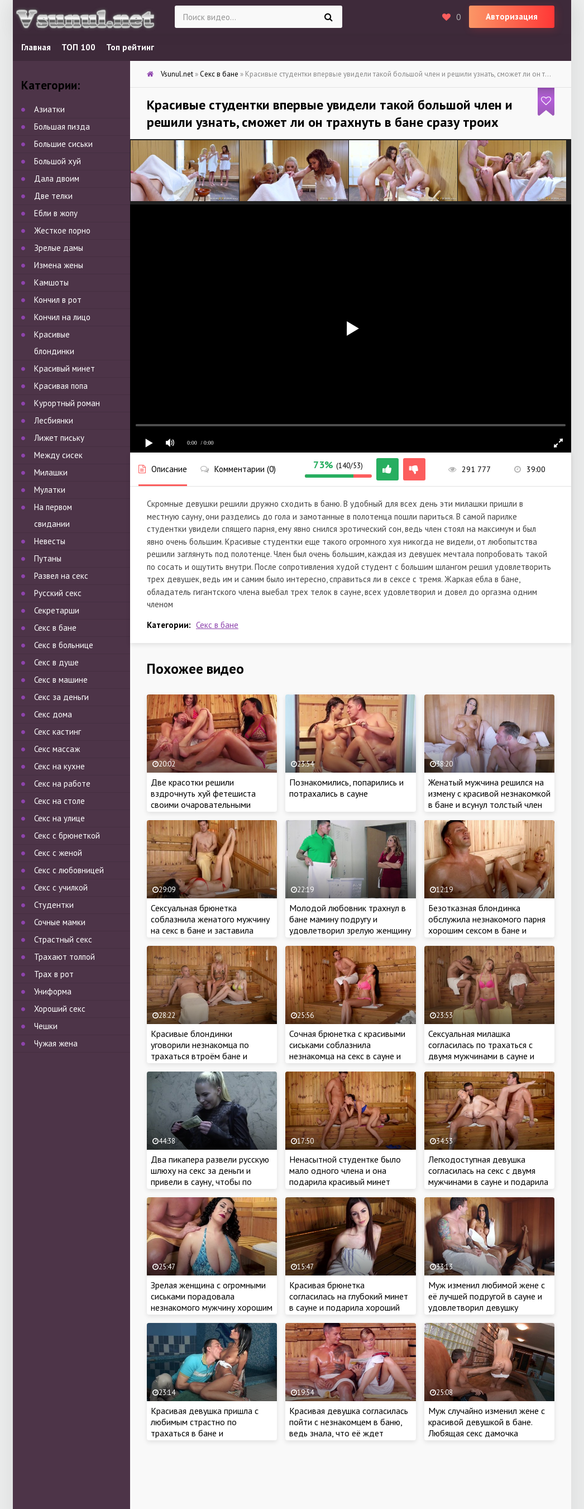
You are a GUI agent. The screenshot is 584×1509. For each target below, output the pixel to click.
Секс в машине (61, 679)
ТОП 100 (78, 47)
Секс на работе (62, 783)
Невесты (49, 541)
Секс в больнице (63, 645)
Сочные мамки (59, 922)
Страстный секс (63, 939)
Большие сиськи (63, 144)
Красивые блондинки (54, 342)
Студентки (54, 904)
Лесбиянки (53, 420)
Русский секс (58, 593)
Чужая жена (56, 1043)
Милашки (51, 472)
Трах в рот (54, 974)
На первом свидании (53, 515)
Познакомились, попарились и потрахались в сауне (346, 788)
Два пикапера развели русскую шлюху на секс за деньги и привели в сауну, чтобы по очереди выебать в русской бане (210, 1182)
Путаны (47, 558)
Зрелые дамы (58, 247)
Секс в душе (56, 662)
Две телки (53, 196)
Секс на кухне (59, 766)
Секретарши (56, 610)
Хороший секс (59, 1008)
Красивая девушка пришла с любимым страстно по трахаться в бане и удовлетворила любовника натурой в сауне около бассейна (205, 1438)
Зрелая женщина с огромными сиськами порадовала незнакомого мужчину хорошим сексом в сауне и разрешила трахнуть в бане (211, 1307)
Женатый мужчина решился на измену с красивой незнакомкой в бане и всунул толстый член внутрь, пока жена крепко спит (489, 799)
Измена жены (58, 265)
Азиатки (49, 109)
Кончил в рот (58, 299)
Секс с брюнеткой (67, 835)
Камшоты (51, 282)
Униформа (52, 991)
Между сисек (58, 455)
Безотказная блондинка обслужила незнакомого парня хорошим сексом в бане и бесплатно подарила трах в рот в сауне (486, 930)
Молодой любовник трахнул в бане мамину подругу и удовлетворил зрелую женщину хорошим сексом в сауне (350, 924)
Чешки (46, 1026)
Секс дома (53, 714)
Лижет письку (59, 437)
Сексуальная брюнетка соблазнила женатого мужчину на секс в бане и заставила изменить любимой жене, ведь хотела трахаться (210, 930)
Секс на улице (59, 818)
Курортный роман (67, 403)
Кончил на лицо (62, 317)
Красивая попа (61, 385)
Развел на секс (61, 575)
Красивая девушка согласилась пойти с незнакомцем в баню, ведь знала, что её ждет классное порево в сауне (348, 1427)
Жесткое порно (62, 230)
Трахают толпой (64, 956)
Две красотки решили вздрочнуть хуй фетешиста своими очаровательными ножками (203, 799)
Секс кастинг (57, 731)
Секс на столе (59, 801)
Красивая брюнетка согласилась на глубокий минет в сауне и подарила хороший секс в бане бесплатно (348, 1301)
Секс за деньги (61, 697)
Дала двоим (56, 178)
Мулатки (49, 489)
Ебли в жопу (56, 213)
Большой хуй (57, 161)
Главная (36, 47)
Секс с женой (58, 853)
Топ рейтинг (130, 47)
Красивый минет (64, 368)
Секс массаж (57, 749)
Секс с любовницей (69, 870)
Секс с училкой (61, 887)
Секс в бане (217, 625)
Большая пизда (62, 126)
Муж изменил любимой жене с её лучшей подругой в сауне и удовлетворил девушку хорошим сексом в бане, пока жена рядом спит (486, 1307)
